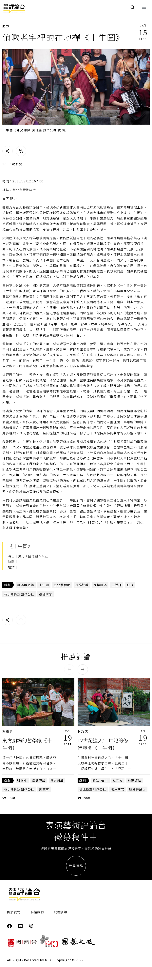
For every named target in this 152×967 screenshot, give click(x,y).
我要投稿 (76, 865)
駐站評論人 (137, 789)
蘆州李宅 (117, 789)
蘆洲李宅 (45, 594)
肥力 (6, 26)
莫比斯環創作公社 (92, 789)
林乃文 (83, 731)
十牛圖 (44, 584)
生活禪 (117, 584)
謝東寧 (7, 731)
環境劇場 (100, 584)
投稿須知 (60, 912)
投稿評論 (82, 584)
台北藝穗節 (62, 584)
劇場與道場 (25, 584)
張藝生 (22, 780)
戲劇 (7, 584)
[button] (69, 669)
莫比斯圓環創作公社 (19, 594)
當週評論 (39, 780)
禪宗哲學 (57, 780)
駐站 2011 (100, 780)
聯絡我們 (37, 912)
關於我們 (14, 912)
